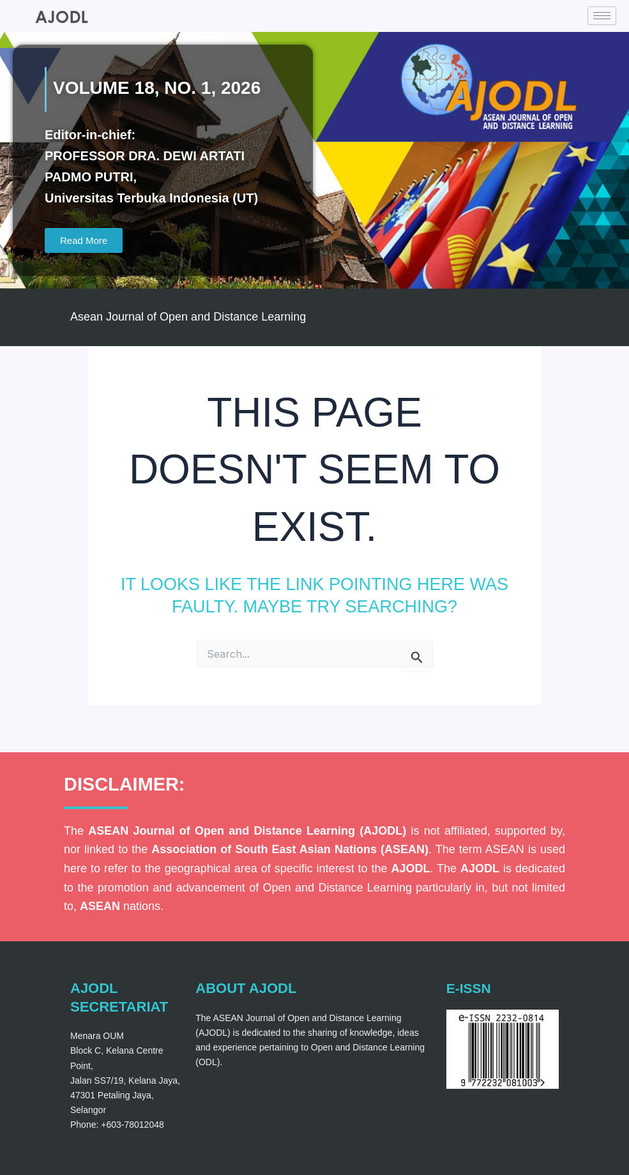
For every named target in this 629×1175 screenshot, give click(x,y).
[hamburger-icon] (601, 15)
